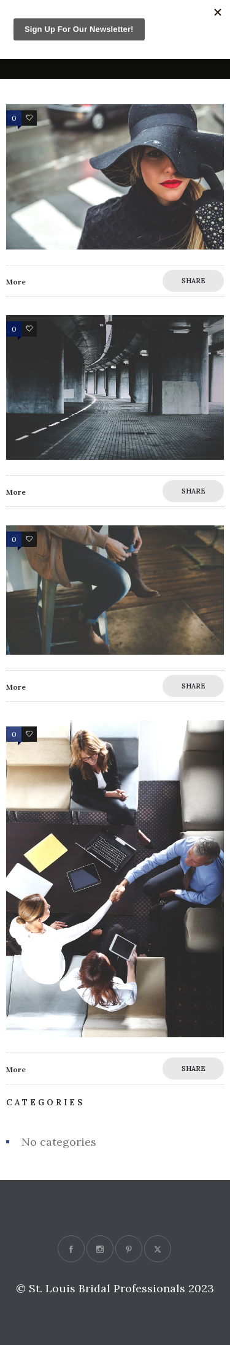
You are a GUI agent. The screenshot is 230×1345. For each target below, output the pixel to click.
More (16, 281)
